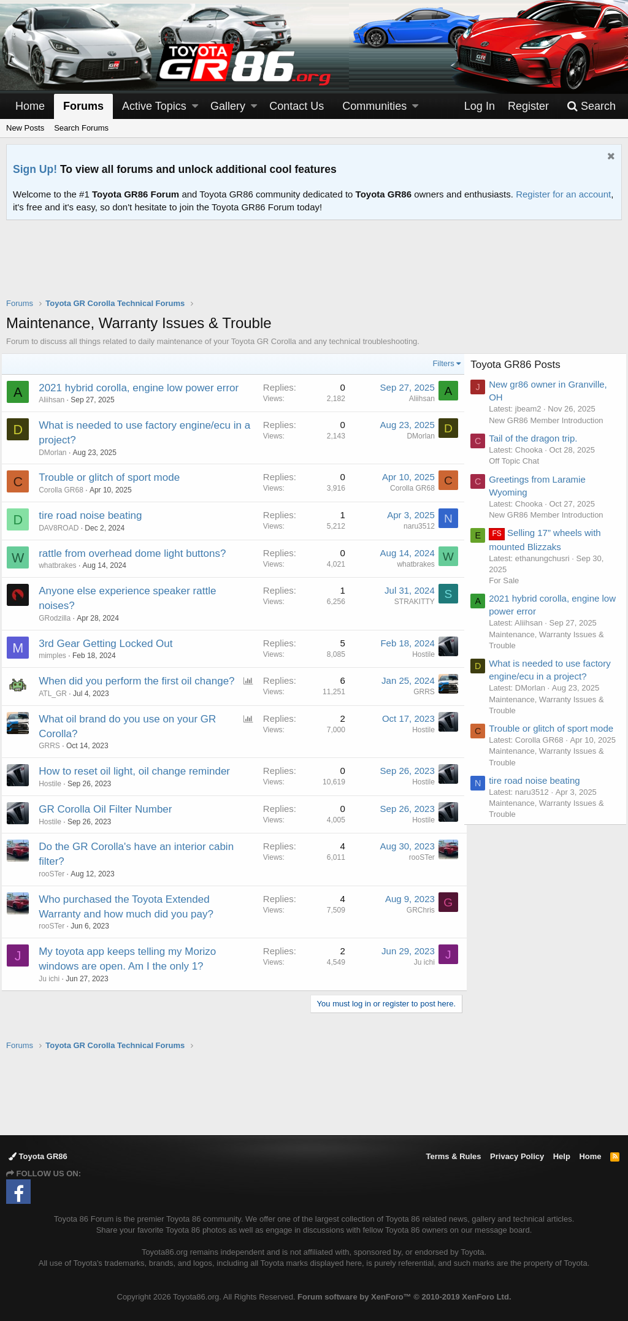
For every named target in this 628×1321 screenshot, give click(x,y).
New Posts (25, 127)
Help (561, 1156)
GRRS (419, 691)
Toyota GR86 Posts (520, 364)
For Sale (509, 580)
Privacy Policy (517, 1156)
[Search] (591, 106)
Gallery (227, 106)
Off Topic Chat (519, 460)
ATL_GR (58, 708)
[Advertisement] (314, 266)
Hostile (418, 654)
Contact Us (296, 106)
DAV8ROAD (63, 528)
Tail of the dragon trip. (538, 438)
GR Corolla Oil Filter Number (110, 824)
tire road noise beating (95, 515)
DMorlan (57, 452)
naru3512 (414, 526)
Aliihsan (56, 400)
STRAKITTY (409, 601)
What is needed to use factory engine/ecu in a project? (540, 676)
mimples (57, 655)
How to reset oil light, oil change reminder (139, 786)
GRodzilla (59, 618)
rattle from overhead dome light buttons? (137, 553)
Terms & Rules (453, 1156)
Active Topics (154, 106)
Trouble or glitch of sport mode (114, 477)
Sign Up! (35, 169)
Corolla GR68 (66, 490)
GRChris (416, 925)
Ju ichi (54, 993)
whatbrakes (62, 565)
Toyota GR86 (38, 1156)
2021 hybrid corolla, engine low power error (143, 388)
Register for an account (563, 194)
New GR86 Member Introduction (551, 420)
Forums (83, 106)
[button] (195, 106)
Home (30, 106)
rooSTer (56, 888)
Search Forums (81, 127)
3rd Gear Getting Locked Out (110, 643)
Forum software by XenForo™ (404, 1296)
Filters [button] (439, 363)
